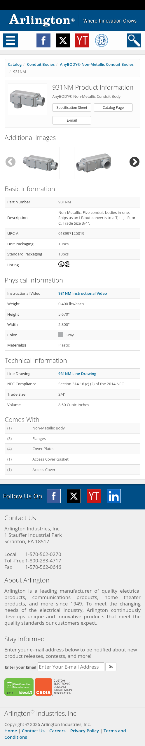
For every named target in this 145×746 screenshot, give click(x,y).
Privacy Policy (84, 730)
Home (10, 730)
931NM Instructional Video (82, 293)
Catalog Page (113, 107)
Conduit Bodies (41, 64)
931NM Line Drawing (77, 373)
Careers (57, 730)
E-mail (72, 120)
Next (134, 162)
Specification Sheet (71, 107)
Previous (10, 162)
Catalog (15, 64)
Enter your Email (20, 667)
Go (111, 666)
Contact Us (33, 730)
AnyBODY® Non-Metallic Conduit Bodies (97, 64)
